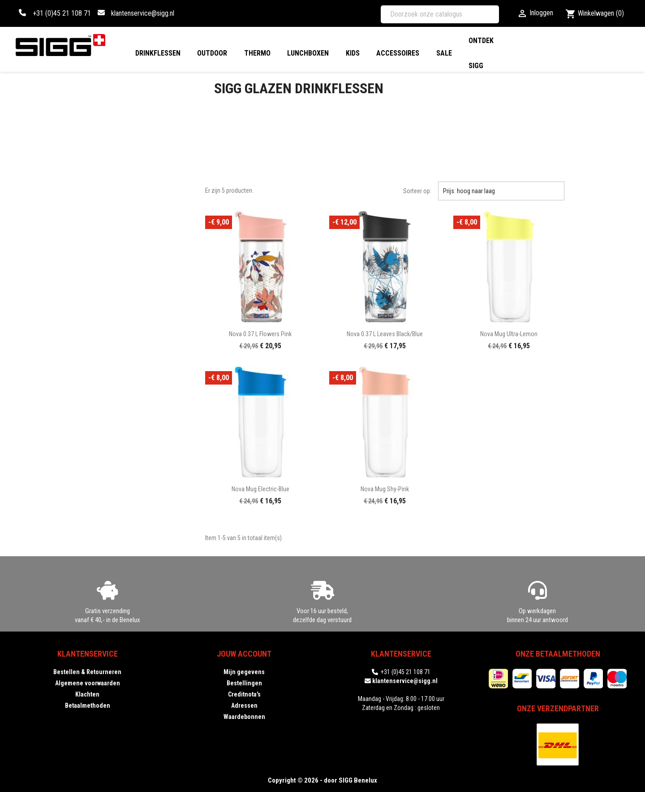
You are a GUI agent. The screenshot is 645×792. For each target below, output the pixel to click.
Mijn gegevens (244, 671)
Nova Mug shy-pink (385, 489)
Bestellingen (244, 683)
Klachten (87, 694)
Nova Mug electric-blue (260, 489)
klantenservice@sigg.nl (142, 13)
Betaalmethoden (87, 705)
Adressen (244, 705)
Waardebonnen (244, 716)
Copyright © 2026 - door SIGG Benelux (322, 780)
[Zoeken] (440, 14)
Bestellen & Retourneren (87, 671)
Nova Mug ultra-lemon (509, 334)
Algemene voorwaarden (87, 683)
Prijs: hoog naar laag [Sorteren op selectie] (501, 191)
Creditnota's (244, 694)
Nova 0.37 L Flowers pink (260, 334)
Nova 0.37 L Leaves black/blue (385, 334)
